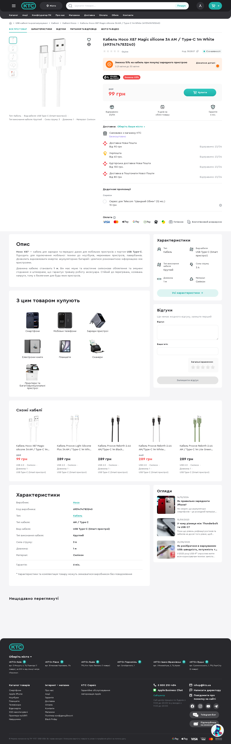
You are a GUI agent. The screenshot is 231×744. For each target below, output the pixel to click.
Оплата (103, 15)
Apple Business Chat (170, 690)
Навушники (15, 719)
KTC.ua (28, 5)
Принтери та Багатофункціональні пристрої (32, 377)
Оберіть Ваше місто (130, 126)
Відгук (160, 322)
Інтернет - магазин (57, 685)
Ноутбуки (14, 697)
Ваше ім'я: (162, 344)
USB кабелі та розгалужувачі (32, 23)
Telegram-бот (208, 715)
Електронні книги (32, 348)
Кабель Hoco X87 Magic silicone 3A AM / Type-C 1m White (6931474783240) (32, 448)
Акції (25, 15)
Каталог (13, 15)
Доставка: (124, 126)
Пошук (181, 6)
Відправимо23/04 (112, 113)
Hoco (76, 502)
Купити (202, 92)
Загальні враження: (202, 362)
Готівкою (179, 222)
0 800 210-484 (167, 685)
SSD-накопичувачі (18, 712)
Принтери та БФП (18, 716)
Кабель (77, 516)
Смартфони (32, 322)
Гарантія (49, 697)
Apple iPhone (16, 694)
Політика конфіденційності (59, 716)
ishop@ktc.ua (202, 685)
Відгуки (61, 29)
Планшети (65, 348)
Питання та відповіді (83, 29)
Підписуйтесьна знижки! (208, 723)
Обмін (115, 15)
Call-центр (159, 695)
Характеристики (41, 29)
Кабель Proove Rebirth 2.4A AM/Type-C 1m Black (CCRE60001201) (114, 448)
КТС (10, 23)
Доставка (89, 15)
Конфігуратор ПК (41, 15)
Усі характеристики (187, 292)
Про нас (60, 15)
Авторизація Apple (91, 694)
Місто (53, 6)
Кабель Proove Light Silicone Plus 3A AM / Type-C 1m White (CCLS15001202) (74, 448)
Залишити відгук (188, 380)
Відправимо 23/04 (211, 146)
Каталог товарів (19, 685)
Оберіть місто (19, 656)
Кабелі (55, 23)
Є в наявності (213, 51)
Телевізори (15, 705)
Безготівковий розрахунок (207, 222)
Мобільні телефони (65, 322)
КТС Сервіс (88, 685)
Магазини (74, 15)
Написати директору (207, 690)
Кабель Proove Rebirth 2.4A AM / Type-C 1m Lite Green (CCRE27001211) (196, 448)
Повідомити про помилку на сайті (205, 697)
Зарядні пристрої (97, 322)
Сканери (97, 348)
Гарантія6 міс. (213, 113)
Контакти (128, 15)
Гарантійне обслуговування (95, 690)
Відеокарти (15, 708)
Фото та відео (110, 29)
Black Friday (51, 719)
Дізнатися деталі (205, 63)
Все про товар (18, 29)
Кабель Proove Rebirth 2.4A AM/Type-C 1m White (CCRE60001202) (155, 448)
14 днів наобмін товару (162, 113)
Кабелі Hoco (69, 23)
